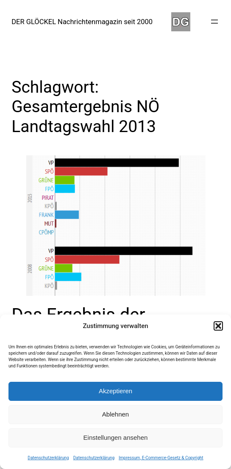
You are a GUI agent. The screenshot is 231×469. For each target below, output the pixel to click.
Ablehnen (115, 414)
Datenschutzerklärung (48, 457)
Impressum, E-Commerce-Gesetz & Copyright (161, 457)
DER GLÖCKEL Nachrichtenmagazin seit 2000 (82, 22)
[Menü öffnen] (214, 22)
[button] (218, 326)
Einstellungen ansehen (115, 437)
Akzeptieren (115, 391)
